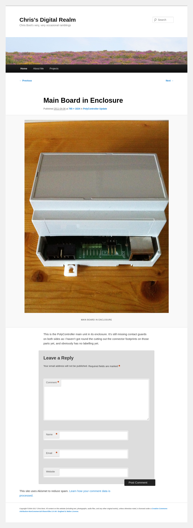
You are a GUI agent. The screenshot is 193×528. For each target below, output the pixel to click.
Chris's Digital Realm (47, 20)
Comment (52, 382)
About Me (38, 68)
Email (51, 453)
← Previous (25, 80)
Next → (169, 80)
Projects (54, 68)
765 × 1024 (74, 108)
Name (51, 434)
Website (50, 471)
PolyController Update (95, 108)
